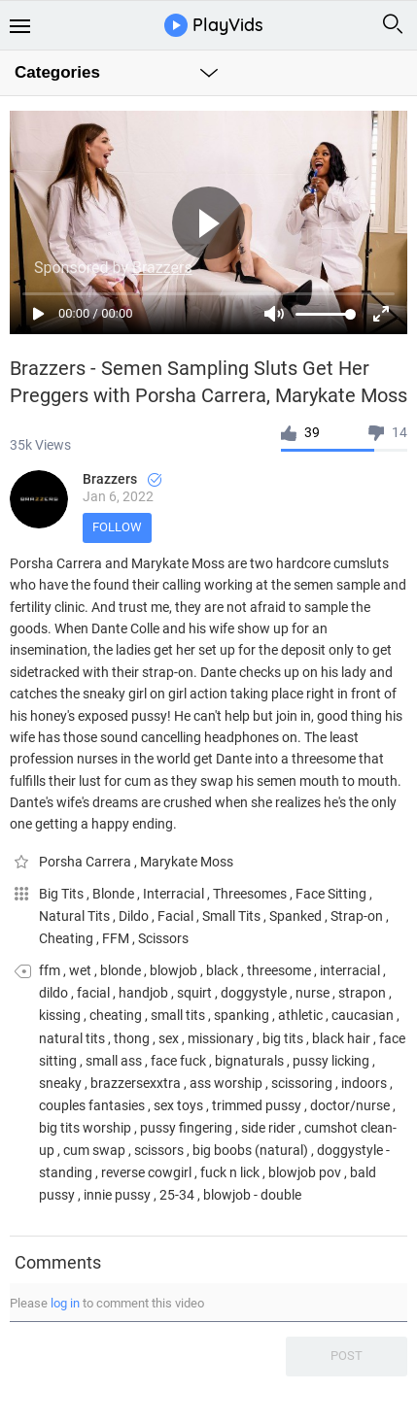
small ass (114, 1061)
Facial (176, 916)
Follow (117, 527)
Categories (57, 72)
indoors (364, 1083)
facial (93, 993)
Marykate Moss (186, 861)
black (222, 970)
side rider (268, 1128)
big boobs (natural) (250, 1150)
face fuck (178, 1061)
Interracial (175, 893)
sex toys (178, 1105)
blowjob (173, 970)
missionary (221, 1038)
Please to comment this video (107, 1303)
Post (346, 1355)
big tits (282, 1038)
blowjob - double (252, 1195)
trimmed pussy (256, 1105)
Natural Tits (76, 916)
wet (80, 970)
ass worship (226, 1083)
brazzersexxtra (135, 1083)
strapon (362, 993)
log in (65, 1303)
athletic (300, 1015)
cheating (115, 1015)
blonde (120, 970)
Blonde (114, 893)
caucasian (362, 1015)
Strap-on (358, 916)
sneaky (60, 1083)
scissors (159, 1150)
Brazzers (122, 479)
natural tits (72, 1038)
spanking (241, 1015)
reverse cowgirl (146, 1172)
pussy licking (331, 1061)
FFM (117, 938)
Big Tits (63, 893)
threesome (279, 970)
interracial (350, 970)
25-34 (176, 1195)
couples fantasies (92, 1105)
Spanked (297, 916)
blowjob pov (304, 1172)
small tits (178, 1015)
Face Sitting (332, 893)
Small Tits (232, 916)
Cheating (67, 938)
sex (168, 1038)
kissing (60, 1015)
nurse (312, 993)
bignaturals (249, 1061)
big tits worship (85, 1128)
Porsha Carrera (86, 861)
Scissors (163, 938)
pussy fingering (186, 1128)
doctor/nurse (350, 1105)
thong (132, 1038)
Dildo (135, 916)
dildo (53, 993)
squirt (194, 993)
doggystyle (254, 993)
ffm (49, 970)
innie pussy (117, 1195)
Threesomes (251, 893)
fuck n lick (230, 1172)
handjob (143, 993)
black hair (341, 1038)
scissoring (301, 1083)
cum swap (94, 1150)
